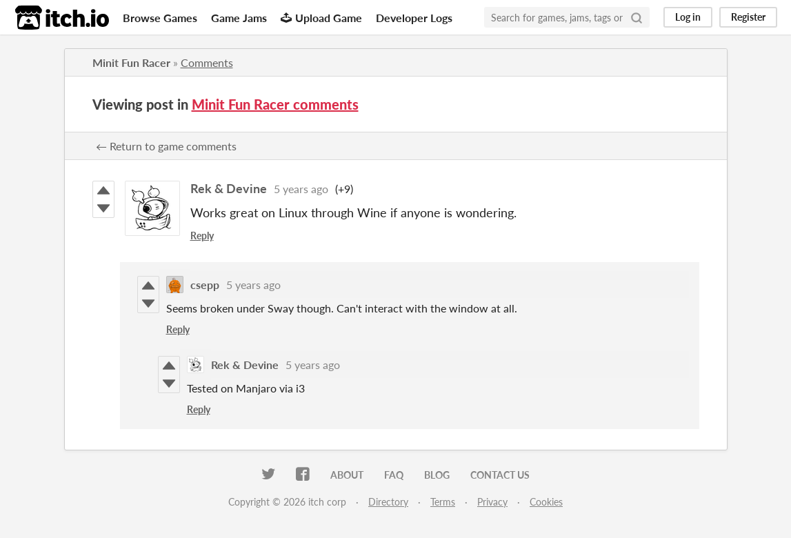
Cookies (546, 502)
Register (748, 17)
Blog (437, 475)
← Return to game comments (166, 145)
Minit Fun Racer (131, 62)
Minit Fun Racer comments (275, 104)
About (346, 475)
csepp (204, 284)
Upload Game (321, 17)
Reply (202, 235)
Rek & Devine (228, 188)
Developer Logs (414, 17)
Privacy (492, 502)
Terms (442, 502)
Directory (388, 502)
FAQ (393, 475)
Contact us (500, 475)
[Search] (636, 17)
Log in (688, 17)
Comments (207, 62)
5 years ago (301, 188)
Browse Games (160, 17)
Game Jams (239, 17)
